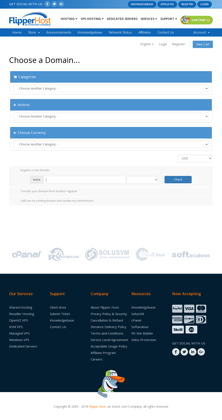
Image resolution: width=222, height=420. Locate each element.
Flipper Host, (98, 406)
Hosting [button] (69, 19)
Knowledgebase (142, 4)
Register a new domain (31, 170)
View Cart (202, 44)
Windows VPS (19, 340)
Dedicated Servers (122, 19)
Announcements (58, 32)
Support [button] (168, 19)
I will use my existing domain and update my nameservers (53, 200)
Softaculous (140, 327)
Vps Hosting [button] (92, 19)
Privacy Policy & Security (109, 314)
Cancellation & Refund (107, 320)
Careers (97, 359)
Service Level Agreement (109, 340)
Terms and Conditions (107, 333)
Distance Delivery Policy (108, 327)
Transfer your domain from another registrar (45, 191)
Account (201, 32)
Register (187, 4)
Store (34, 32)
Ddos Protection (143, 340)
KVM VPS (16, 327)
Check (178, 179)
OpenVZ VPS (18, 320)
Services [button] (149, 19)
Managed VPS (19, 333)
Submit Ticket (60, 314)
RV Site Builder (142, 333)
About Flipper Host (105, 307)
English (147, 44)
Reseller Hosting (21, 314)
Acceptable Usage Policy (109, 346)
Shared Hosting (20, 307)
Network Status (120, 32)
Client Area (58, 307)
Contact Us (165, 32)
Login (205, 4)
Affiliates (167, 4)
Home (16, 32)
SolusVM (137, 314)
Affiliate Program (103, 353)
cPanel (136, 320)
